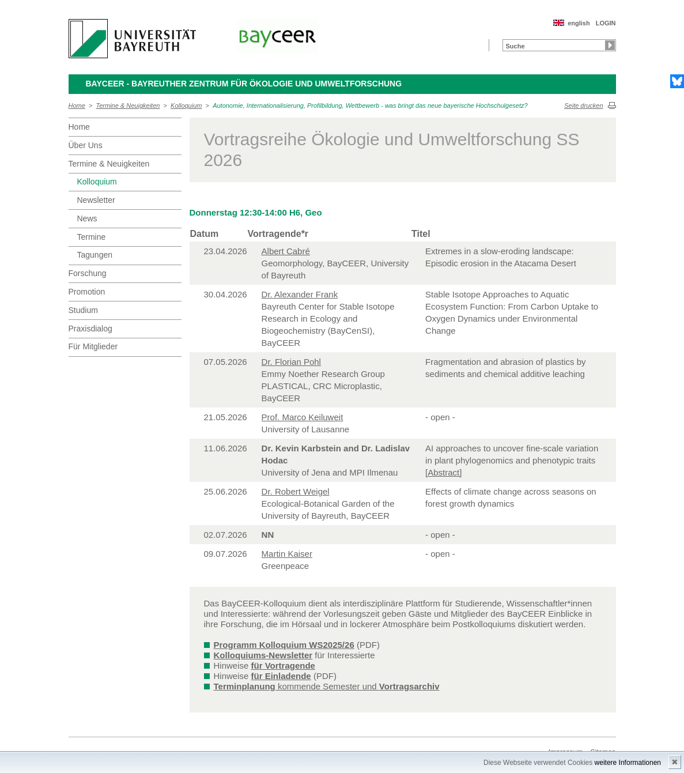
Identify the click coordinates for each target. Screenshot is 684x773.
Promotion (87, 291)
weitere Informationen (628, 763)
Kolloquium (186, 105)
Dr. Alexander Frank (300, 294)
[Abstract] (443, 472)
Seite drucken (583, 105)
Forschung (88, 273)
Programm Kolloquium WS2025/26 (284, 645)
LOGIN (606, 23)
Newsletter (96, 200)
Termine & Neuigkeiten (128, 105)
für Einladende (281, 676)
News (87, 218)
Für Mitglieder (93, 346)
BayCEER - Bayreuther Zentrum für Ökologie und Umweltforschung (244, 83)
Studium (83, 310)
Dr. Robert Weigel (296, 491)
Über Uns (86, 145)
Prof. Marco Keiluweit (302, 417)
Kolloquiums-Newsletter (263, 655)
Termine (91, 237)
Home (77, 105)
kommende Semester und (327, 686)
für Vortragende (283, 665)
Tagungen (95, 254)
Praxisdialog (90, 328)
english (579, 23)
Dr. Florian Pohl (291, 362)
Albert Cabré (286, 251)
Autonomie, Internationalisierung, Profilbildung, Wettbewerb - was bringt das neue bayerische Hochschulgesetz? (370, 105)
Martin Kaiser (287, 554)
